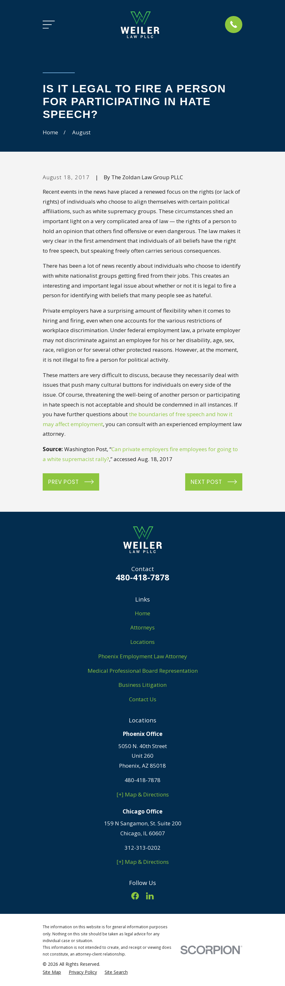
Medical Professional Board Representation (143, 670)
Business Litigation (142, 684)
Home (142, 613)
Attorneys (142, 627)
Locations (142, 641)
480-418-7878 (142, 577)
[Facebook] (135, 896)
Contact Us (142, 699)
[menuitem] (52, 972)
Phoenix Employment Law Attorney (142, 656)
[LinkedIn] (150, 896)
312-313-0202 (142, 847)
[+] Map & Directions (143, 794)
